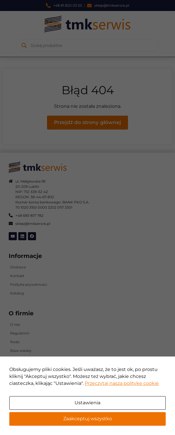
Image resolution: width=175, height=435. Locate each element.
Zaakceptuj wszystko (87, 418)
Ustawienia (87, 402)
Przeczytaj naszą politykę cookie (122, 383)
